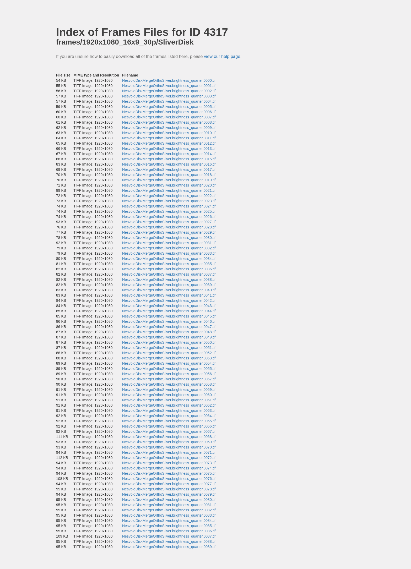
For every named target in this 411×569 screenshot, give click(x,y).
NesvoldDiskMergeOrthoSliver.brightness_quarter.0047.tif (168, 327)
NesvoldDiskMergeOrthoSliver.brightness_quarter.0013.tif (168, 148)
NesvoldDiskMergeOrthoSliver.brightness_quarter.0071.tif (168, 452)
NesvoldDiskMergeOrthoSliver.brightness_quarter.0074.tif (168, 468)
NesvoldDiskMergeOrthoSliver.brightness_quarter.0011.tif (168, 138)
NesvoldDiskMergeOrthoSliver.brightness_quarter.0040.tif (168, 290)
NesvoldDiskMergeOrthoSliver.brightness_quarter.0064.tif (168, 416)
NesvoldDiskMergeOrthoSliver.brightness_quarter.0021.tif (168, 190)
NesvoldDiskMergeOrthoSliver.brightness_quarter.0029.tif (168, 232)
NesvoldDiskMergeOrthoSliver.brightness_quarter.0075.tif (168, 473)
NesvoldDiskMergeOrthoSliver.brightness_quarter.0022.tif (168, 196)
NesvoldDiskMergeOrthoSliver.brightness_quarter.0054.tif (168, 363)
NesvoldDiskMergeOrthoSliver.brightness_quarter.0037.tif (168, 274)
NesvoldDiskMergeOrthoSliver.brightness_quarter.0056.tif (168, 374)
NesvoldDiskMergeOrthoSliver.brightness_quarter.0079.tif (168, 494)
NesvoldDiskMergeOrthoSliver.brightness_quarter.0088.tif (168, 541)
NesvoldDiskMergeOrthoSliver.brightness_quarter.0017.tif (168, 169)
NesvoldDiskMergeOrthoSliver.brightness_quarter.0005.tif (168, 107)
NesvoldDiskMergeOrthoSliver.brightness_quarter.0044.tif (168, 311)
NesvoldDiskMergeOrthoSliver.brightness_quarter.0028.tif (168, 227)
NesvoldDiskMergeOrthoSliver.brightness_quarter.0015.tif (168, 159)
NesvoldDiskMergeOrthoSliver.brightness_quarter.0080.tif (168, 499)
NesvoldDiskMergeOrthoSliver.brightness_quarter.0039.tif (168, 285)
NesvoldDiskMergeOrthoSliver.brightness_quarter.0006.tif (168, 112)
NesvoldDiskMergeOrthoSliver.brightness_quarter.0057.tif (168, 379)
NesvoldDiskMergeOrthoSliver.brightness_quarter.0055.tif (168, 368)
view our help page (222, 56)
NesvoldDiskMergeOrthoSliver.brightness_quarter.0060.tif (168, 395)
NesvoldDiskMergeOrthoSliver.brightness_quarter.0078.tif (168, 489)
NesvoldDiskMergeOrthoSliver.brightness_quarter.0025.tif (168, 211)
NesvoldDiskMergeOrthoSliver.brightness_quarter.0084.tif (168, 520)
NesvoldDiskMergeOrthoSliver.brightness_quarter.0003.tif (168, 96)
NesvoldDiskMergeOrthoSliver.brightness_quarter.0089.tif (168, 547)
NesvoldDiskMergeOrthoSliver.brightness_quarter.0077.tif (168, 484)
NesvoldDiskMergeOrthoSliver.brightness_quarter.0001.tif (168, 86)
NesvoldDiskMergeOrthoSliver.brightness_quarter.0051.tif (168, 348)
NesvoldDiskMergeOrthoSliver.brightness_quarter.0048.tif (168, 332)
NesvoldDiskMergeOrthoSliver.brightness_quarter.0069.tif (168, 442)
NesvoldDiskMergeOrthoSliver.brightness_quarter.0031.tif (168, 243)
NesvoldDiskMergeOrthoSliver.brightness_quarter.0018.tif (168, 175)
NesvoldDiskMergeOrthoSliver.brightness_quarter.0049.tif (168, 337)
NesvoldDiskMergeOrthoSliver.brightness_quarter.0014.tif (168, 154)
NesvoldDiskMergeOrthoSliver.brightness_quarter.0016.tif (168, 164)
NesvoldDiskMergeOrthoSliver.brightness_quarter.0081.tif (168, 505)
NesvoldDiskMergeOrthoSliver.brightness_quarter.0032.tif (168, 248)
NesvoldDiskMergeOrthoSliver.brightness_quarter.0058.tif (168, 384)
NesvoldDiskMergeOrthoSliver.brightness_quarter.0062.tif (168, 405)
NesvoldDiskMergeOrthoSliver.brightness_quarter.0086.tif (168, 531)
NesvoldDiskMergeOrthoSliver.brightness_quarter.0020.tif (168, 185)
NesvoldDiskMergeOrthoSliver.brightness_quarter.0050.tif (168, 342)
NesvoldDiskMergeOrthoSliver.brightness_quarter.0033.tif (168, 253)
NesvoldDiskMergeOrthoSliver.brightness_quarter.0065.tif (168, 421)
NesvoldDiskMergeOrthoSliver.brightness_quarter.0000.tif (168, 80)
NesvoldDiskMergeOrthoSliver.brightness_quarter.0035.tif (168, 264)
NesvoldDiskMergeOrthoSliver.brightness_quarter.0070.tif (168, 447)
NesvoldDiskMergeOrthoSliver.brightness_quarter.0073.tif (168, 463)
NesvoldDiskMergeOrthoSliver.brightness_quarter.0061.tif (168, 400)
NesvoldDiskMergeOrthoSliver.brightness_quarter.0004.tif (168, 101)
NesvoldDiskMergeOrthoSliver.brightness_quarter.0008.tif (168, 122)
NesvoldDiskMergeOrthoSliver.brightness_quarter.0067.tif (168, 431)
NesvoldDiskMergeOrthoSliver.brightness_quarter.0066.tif (168, 426)
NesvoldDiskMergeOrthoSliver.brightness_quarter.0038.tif (168, 279)
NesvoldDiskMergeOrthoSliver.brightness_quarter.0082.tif (168, 510)
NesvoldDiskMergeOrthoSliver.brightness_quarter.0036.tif (168, 269)
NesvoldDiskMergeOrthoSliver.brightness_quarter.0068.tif (168, 437)
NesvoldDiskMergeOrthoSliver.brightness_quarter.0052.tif (168, 353)
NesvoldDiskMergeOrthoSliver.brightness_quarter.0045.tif (168, 316)
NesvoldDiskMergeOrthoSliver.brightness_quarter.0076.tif (168, 479)
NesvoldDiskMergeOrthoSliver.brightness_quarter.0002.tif (168, 91)
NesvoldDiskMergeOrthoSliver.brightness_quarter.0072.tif (168, 458)
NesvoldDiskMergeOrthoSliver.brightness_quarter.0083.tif (168, 515)
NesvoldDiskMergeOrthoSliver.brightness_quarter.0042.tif (168, 300)
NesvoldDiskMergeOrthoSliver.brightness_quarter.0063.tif (168, 410)
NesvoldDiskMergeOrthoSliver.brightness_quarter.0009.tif (168, 127)
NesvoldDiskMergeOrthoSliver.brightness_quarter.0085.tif (168, 526)
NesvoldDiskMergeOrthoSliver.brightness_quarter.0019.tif (168, 180)
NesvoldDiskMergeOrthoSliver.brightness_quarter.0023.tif (168, 201)
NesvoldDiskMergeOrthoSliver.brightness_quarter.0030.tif (168, 238)
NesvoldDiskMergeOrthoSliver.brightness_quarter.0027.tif (168, 222)
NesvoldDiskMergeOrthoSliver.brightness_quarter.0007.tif (168, 117)
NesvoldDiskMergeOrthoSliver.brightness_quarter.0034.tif (168, 258)
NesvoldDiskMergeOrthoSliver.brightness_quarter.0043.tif (168, 306)
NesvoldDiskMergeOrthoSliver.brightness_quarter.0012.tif (168, 143)
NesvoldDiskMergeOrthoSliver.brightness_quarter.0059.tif (168, 389)
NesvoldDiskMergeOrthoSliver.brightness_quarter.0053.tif (168, 358)
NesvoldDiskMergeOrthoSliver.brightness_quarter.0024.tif (168, 206)
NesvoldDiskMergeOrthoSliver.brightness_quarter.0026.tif (168, 217)
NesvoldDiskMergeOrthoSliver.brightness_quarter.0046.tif (168, 321)
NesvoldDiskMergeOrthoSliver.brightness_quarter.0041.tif (168, 295)
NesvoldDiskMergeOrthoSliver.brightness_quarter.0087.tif (168, 536)
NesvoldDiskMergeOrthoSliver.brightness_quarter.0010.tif (168, 133)
